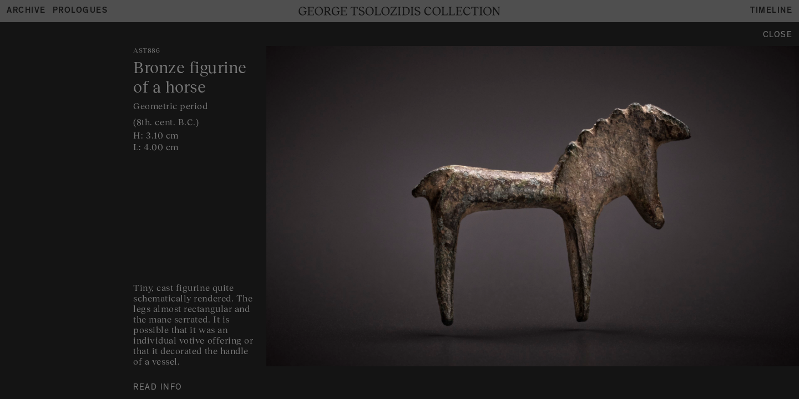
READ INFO (158, 388)
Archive (26, 11)
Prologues (80, 11)
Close (778, 36)
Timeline (771, 11)
